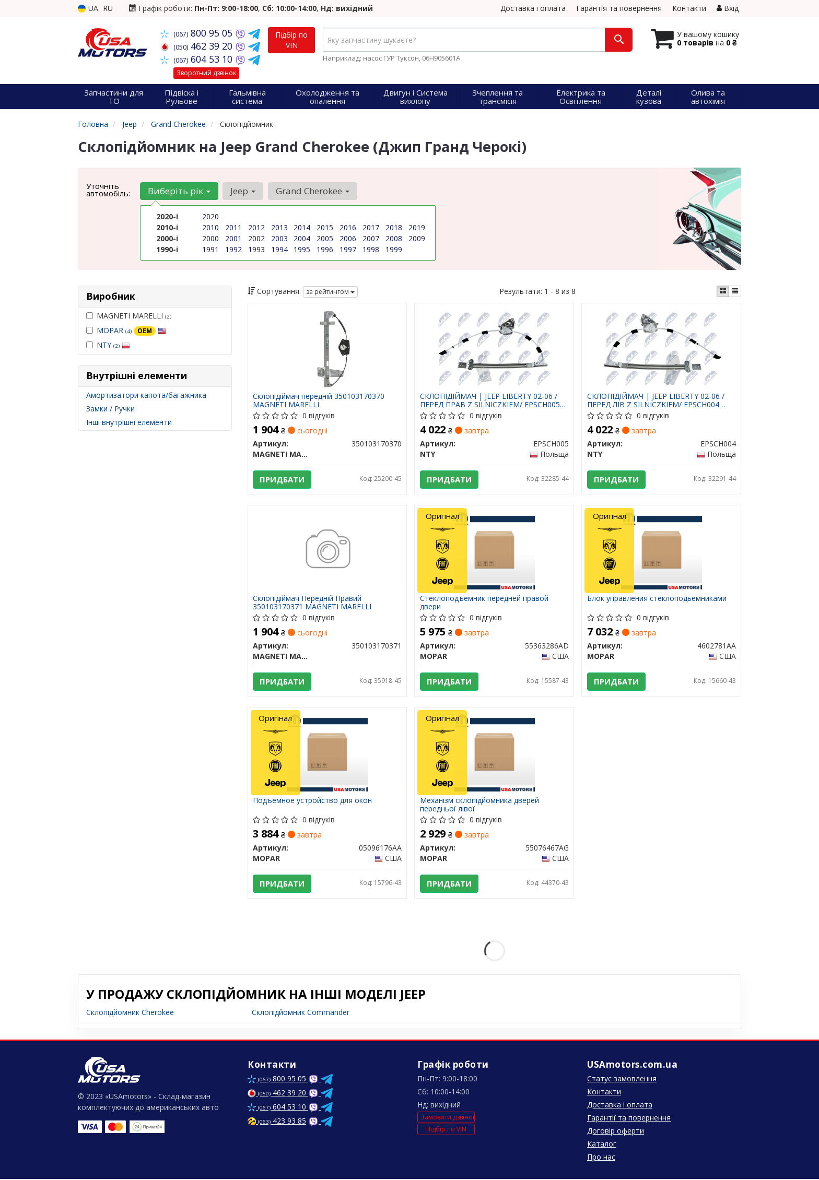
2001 (233, 238)
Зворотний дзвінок (206, 72)
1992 (233, 249)
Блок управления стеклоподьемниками (657, 599)
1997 (348, 249)
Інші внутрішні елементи (129, 422)
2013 (279, 227)
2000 (210, 238)
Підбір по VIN (291, 40)
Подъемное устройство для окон (312, 801)
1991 (210, 249)
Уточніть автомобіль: (108, 189)
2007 (370, 238)
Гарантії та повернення (629, 1119)
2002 (256, 238)
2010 (210, 227)
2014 (302, 227)
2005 (325, 238)
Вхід (728, 8)
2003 (279, 238)
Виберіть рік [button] (179, 191)
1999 (393, 249)
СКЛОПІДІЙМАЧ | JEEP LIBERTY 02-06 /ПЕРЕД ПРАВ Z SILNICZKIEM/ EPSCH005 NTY (490, 400)
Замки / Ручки (110, 409)
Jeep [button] (242, 191)
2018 (393, 227)
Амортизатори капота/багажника (146, 395)
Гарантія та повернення (619, 8)
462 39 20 (197, 46)
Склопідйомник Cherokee (130, 1013)
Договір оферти (615, 1132)
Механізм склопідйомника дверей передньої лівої (479, 805)
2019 (416, 227)
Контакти (689, 8)
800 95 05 (197, 33)
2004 (302, 238)
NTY (113, 345)
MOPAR (131, 330)
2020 (210, 216)
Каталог (601, 1145)
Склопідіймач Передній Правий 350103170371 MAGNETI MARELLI (312, 603)
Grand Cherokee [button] (312, 191)
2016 (348, 227)
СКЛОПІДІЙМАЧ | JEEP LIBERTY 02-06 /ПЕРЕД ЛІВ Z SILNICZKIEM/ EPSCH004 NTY (655, 400)
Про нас (601, 1158)
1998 (370, 249)
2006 (348, 238)
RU (108, 8)
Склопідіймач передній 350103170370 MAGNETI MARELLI (319, 400)
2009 (416, 238)
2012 (256, 227)
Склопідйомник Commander (300, 1013)
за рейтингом (330, 291)
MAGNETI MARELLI (128, 316)
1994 (279, 249)
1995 (302, 249)
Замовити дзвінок (447, 1118)
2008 (393, 238)
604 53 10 (197, 59)
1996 (325, 249)
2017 (370, 227)
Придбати (282, 479)
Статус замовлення (622, 1079)
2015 (325, 227)
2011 (233, 227)
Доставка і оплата (533, 8)
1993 (256, 249)
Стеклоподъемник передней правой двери (484, 603)
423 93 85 (277, 1122)
